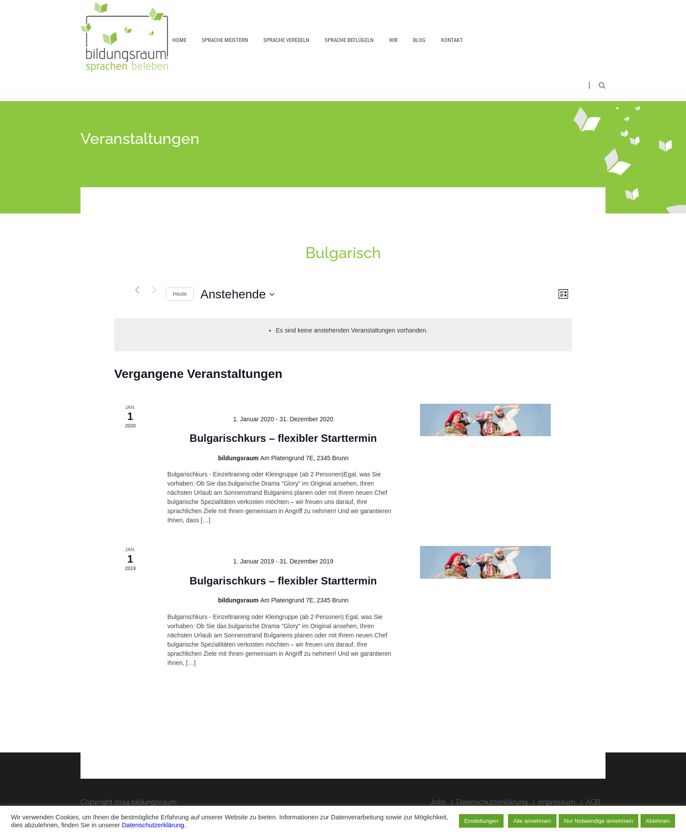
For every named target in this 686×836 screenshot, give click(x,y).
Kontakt (452, 51)
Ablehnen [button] (658, 821)
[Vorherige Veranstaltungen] (137, 309)
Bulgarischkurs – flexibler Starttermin (283, 457)
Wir (393, 51)
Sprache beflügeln (349, 51)
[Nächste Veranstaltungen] (154, 309)
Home (179, 51)
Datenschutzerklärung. (154, 825)
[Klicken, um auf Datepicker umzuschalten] (237, 313)
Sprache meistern (225, 51)
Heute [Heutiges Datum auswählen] (180, 313)
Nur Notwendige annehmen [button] (598, 821)
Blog (419, 51)
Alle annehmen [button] (532, 821)
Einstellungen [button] (481, 821)
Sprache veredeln (286, 51)
